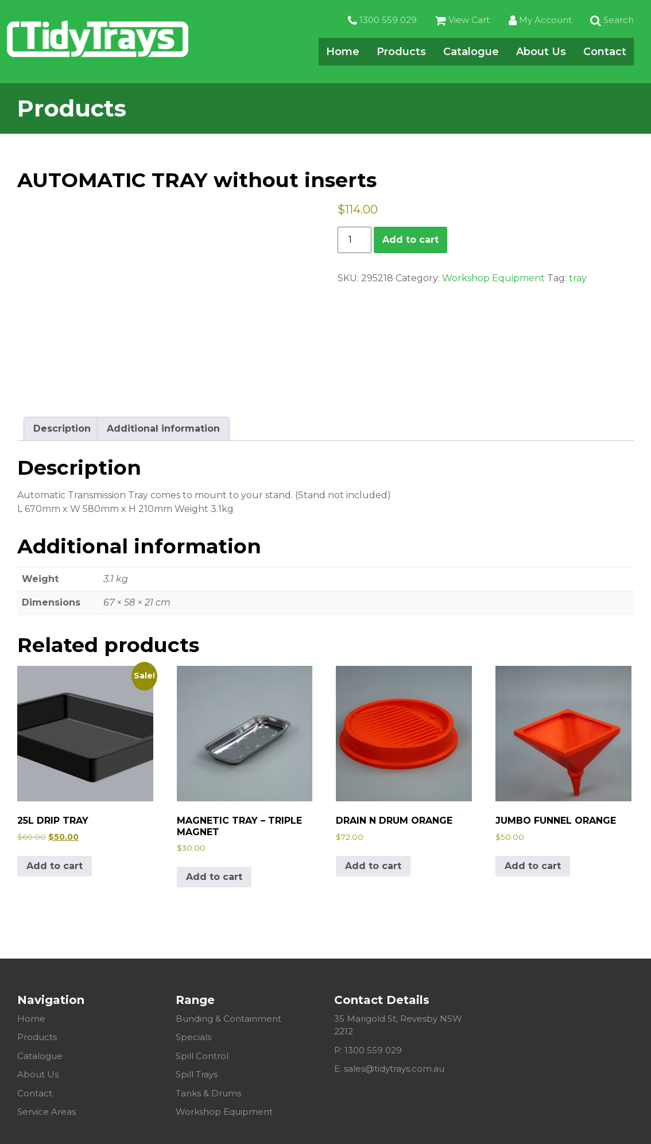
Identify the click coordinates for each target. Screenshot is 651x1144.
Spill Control (202, 1055)
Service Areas (46, 1111)
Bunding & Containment (228, 1018)
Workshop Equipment (493, 278)
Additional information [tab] (163, 428)
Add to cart (410, 239)
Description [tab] (62, 428)
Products (401, 52)
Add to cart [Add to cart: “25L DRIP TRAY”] (54, 865)
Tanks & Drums (208, 1093)
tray (578, 278)
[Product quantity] (354, 240)
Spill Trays (197, 1074)
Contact (604, 52)
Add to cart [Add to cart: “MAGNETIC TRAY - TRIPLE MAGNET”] (214, 876)
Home (342, 52)
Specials (193, 1036)
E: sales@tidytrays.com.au (389, 1068)
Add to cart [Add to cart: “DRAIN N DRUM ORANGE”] (373, 865)
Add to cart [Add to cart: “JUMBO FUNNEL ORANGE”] (533, 865)
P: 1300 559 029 (368, 1050)
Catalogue (471, 52)
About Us (541, 52)
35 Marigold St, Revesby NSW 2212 (398, 1025)
